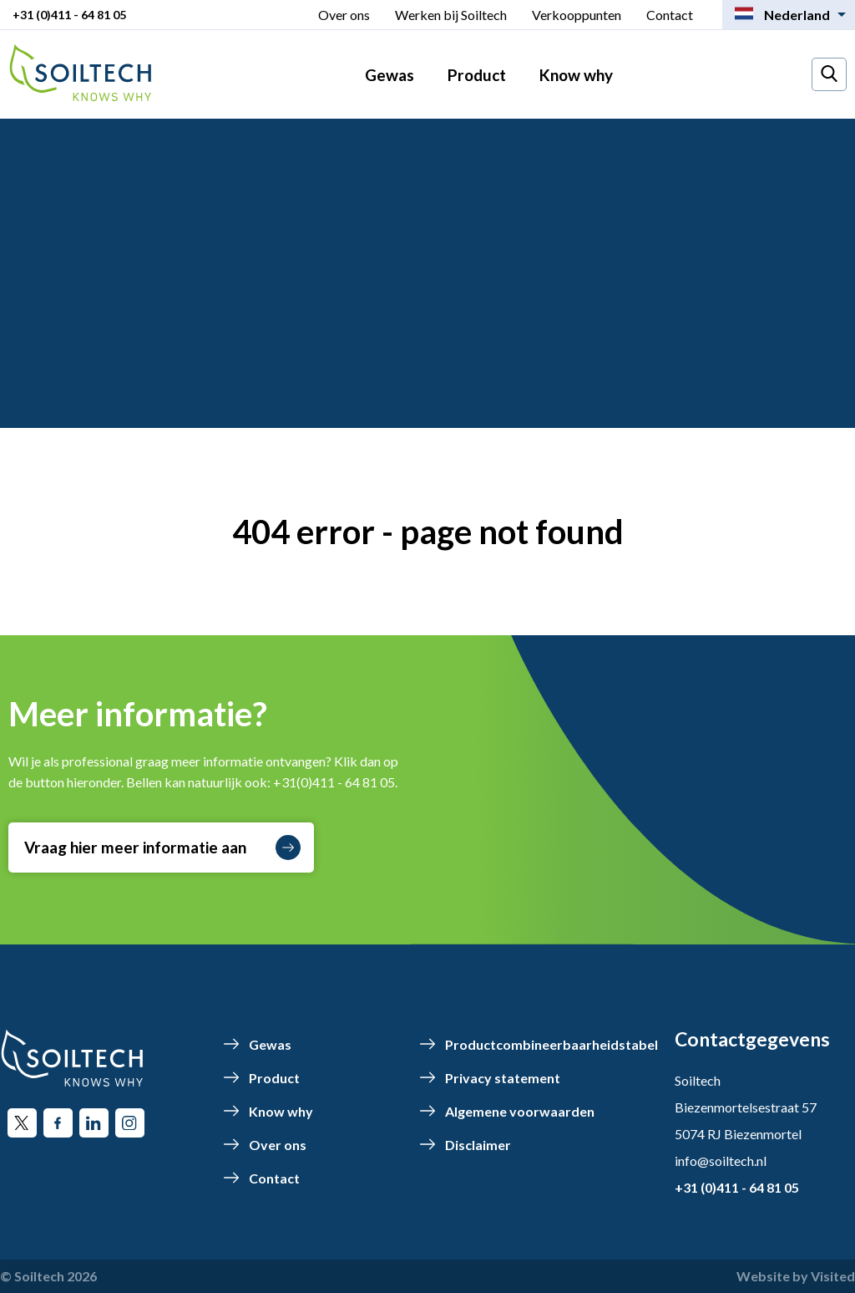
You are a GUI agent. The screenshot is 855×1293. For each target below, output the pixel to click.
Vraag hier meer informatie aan (162, 847)
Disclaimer (478, 1145)
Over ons (344, 15)
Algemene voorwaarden (519, 1111)
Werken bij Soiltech (451, 15)
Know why (576, 74)
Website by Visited (795, 1276)
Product (477, 74)
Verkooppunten (576, 15)
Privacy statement (502, 1078)
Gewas (389, 74)
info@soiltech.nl (720, 1160)
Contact (669, 15)
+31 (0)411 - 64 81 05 (69, 15)
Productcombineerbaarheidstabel (551, 1044)
